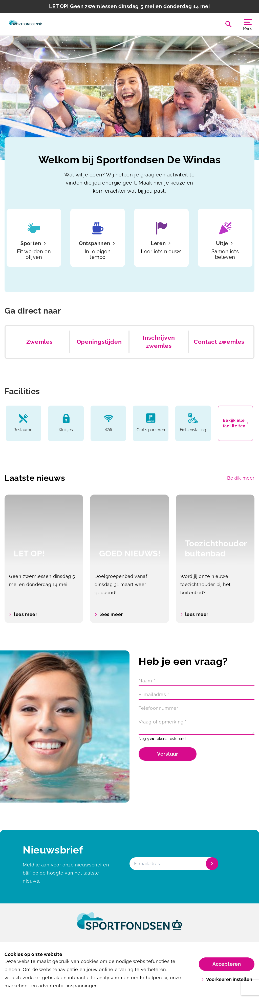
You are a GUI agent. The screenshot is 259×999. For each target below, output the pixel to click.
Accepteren (226, 964)
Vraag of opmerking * (163, 721)
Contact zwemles (219, 341)
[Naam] (196, 681)
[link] (129, 926)
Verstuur (167, 754)
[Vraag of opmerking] (196, 726)
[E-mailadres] (196, 695)
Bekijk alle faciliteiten (235, 423)
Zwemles (39, 341)
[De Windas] (25, 24)
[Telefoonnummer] (196, 708)
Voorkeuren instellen (226, 979)
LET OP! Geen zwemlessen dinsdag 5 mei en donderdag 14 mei (129, 6)
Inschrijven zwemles (159, 341)
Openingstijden (99, 341)
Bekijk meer (240, 478)
